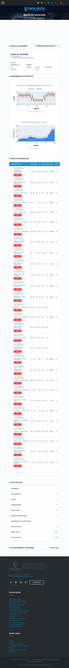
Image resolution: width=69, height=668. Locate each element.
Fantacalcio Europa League (17, 613)
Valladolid (17, 171)
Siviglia (25, 222)
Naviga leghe (13, 615)
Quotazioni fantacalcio (16, 622)
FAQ (10, 648)
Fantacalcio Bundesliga (16, 605)
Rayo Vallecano (19, 451)
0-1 (18, 310)
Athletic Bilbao (19, 285)
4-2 (18, 393)
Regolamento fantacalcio (17, 619)
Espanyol (17, 307)
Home (26, 18)
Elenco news (54, 548)
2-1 (18, 278)
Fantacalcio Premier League (18, 601)
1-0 (18, 215)
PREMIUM (12, 652)
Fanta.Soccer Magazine (16, 644)
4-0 (17, 205)
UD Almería (19, 275)
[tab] (36, 171)
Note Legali (37, 659)
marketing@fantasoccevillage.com (23, 576)
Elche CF (25, 203)
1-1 (18, 225)
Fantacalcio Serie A (15, 599)
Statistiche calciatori (16, 624)
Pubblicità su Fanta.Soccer (17, 650)
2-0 (17, 256)
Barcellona (18, 263)
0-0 (17, 196)
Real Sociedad (19, 241)
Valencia (25, 317)
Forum (11, 642)
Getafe (16, 193)
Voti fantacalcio (14, 620)
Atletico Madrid (19, 182)
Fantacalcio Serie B (15, 609)
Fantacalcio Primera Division (18, 603)
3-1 (18, 404)
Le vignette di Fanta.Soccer (18, 646)
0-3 (17, 175)
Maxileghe (12, 617)
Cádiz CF (17, 231)
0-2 (17, 186)
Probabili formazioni (16, 626)
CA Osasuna (19, 253)
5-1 (18, 424)
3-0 (17, 267)
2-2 (18, 466)
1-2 (18, 373)
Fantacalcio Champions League (19, 611)
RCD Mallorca (19, 297)
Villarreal (17, 172)
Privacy (43, 659)
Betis (15, 212)
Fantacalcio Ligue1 (15, 607)
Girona (16, 431)
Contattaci (37, 582)
